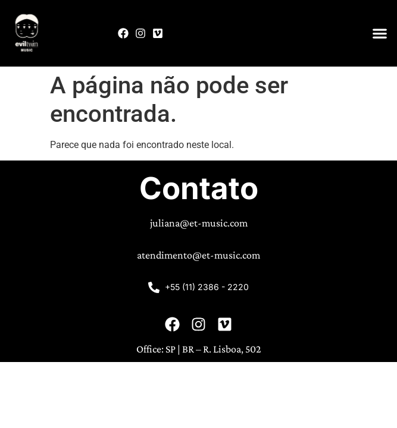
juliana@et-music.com (199, 223)
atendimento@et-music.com (198, 255)
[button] (379, 33)
